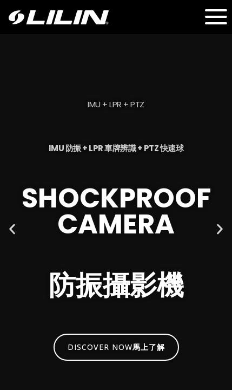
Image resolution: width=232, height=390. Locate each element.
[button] (12, 229)
